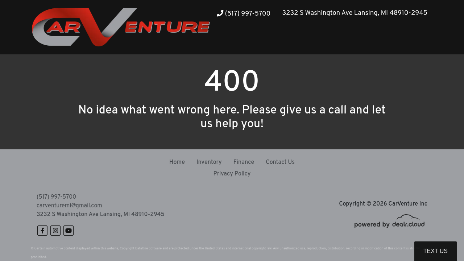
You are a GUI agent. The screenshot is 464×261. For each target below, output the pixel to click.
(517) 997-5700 (243, 14)
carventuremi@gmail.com (69, 206)
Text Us (435, 251)
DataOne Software (148, 248)
